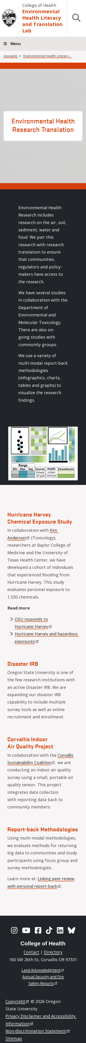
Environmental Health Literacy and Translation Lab (42, 21)
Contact (31, 952)
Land (43, 970)
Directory (53, 952)
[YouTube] (26, 930)
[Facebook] (38, 930)
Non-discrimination (38, 1031)
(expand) (10, 56)
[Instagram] (14, 930)
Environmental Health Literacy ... (47, 56)
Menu (16, 43)
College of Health (39, 5)
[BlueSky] (71, 930)
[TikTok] (49, 930)
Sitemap (14, 1038)
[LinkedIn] (60, 930)
